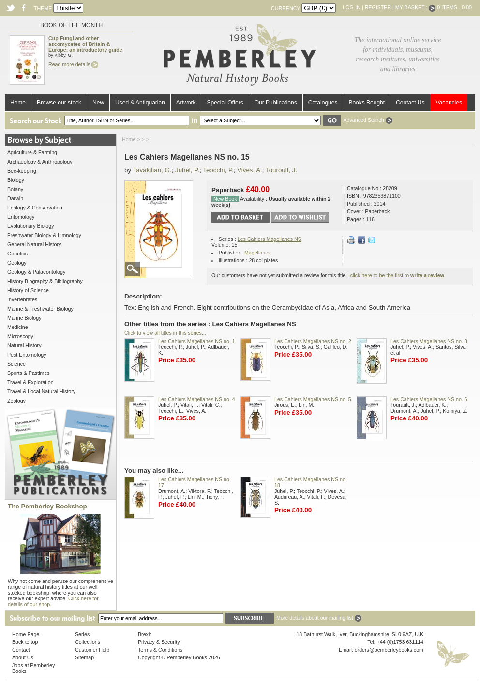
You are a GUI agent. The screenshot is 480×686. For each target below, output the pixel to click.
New (98, 102)
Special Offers (225, 102)
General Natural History (34, 244)
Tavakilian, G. (152, 170)
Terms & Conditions (160, 650)
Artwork (186, 102)
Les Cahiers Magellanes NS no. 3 (428, 341)
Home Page (25, 634)
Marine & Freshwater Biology (40, 309)
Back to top (25, 642)
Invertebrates (22, 299)
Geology (17, 263)
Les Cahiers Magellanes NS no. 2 (312, 341)
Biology (15, 180)
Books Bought (366, 102)
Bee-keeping (21, 171)
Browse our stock (59, 102)
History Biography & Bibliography (45, 281)
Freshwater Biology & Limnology (44, 235)
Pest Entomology (26, 355)
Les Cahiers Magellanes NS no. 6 (428, 399)
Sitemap (84, 657)
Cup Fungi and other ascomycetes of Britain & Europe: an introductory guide (85, 44)
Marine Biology (24, 318)
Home (18, 102)
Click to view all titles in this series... (165, 333)
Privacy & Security (159, 642)
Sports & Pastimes (28, 373)
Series (82, 634)
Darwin (15, 198)
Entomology (20, 217)
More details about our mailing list (318, 618)
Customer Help (92, 650)
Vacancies (448, 102)
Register (378, 7)
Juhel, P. (187, 170)
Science (16, 364)
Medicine (17, 327)
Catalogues (323, 102)
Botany (15, 189)
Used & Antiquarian (140, 102)
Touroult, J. (281, 170)
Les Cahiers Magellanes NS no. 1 (196, 341)
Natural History (24, 345)
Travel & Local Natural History (41, 391)
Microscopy (20, 336)
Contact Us (410, 102)
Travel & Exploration (30, 382)
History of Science (28, 290)
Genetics (17, 253)
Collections (87, 642)
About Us (22, 657)
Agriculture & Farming (32, 152)
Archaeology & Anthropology (39, 161)
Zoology (16, 400)
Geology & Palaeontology (36, 272)
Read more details (73, 64)
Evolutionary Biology (30, 226)
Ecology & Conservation (34, 207)
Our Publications (276, 102)
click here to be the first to (397, 275)
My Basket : (415, 7)
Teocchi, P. (218, 170)
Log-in (351, 7)
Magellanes (257, 252)
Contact (21, 650)
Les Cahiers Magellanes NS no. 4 (196, 399)
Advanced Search (367, 120)
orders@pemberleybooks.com (389, 650)
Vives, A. (249, 170)
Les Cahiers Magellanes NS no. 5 (312, 399)
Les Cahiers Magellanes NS (269, 239)
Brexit (144, 634)
